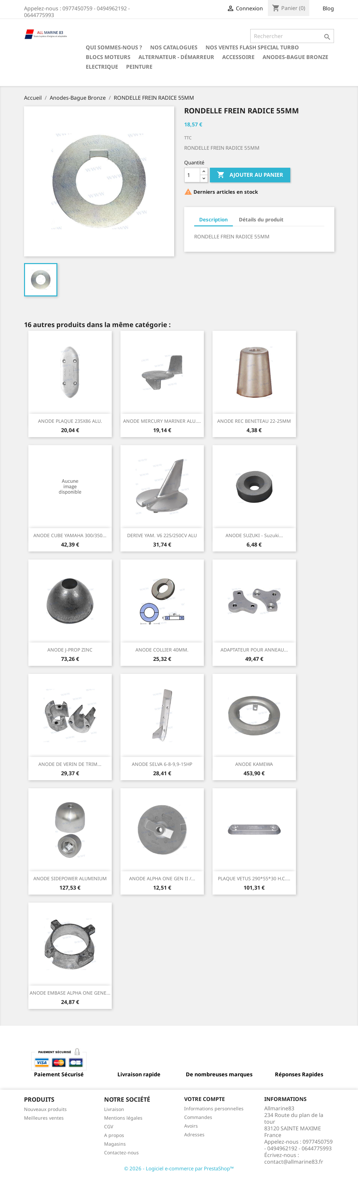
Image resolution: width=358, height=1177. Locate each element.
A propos (114, 1135)
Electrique (102, 66)
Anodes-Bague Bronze (295, 57)
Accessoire (238, 57)
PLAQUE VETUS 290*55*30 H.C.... (254, 878)
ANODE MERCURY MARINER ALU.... (162, 421)
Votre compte (204, 1099)
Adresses (194, 1134)
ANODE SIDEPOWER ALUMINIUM (70, 878)
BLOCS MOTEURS (108, 57)
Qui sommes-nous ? (114, 47)
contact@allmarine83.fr (293, 1161)
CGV (108, 1126)
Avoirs (191, 1126)
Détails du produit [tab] (261, 219)
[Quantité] (192, 175)
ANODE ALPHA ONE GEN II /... (162, 878)
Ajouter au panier (250, 175)
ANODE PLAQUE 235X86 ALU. (70, 421)
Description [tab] (213, 219)
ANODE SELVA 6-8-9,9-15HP (162, 764)
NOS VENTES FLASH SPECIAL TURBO (252, 47)
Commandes (198, 1117)
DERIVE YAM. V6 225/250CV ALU (162, 535)
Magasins (115, 1144)
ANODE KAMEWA (254, 764)
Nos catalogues (174, 47)
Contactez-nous (121, 1152)
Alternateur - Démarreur (176, 57)
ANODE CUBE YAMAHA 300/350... (69, 535)
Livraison (114, 1109)
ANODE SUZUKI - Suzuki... (254, 535)
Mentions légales (123, 1118)
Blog (328, 8)
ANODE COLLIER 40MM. (162, 650)
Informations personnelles (214, 1108)
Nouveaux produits (45, 1109)
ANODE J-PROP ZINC (69, 650)
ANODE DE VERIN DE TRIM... (69, 764)
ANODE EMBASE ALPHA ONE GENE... (70, 993)
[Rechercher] (292, 36)
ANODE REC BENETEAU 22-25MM (254, 421)
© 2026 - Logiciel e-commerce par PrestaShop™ (179, 1168)
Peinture (139, 66)
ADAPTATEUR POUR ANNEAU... (254, 650)
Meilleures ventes (44, 1118)
